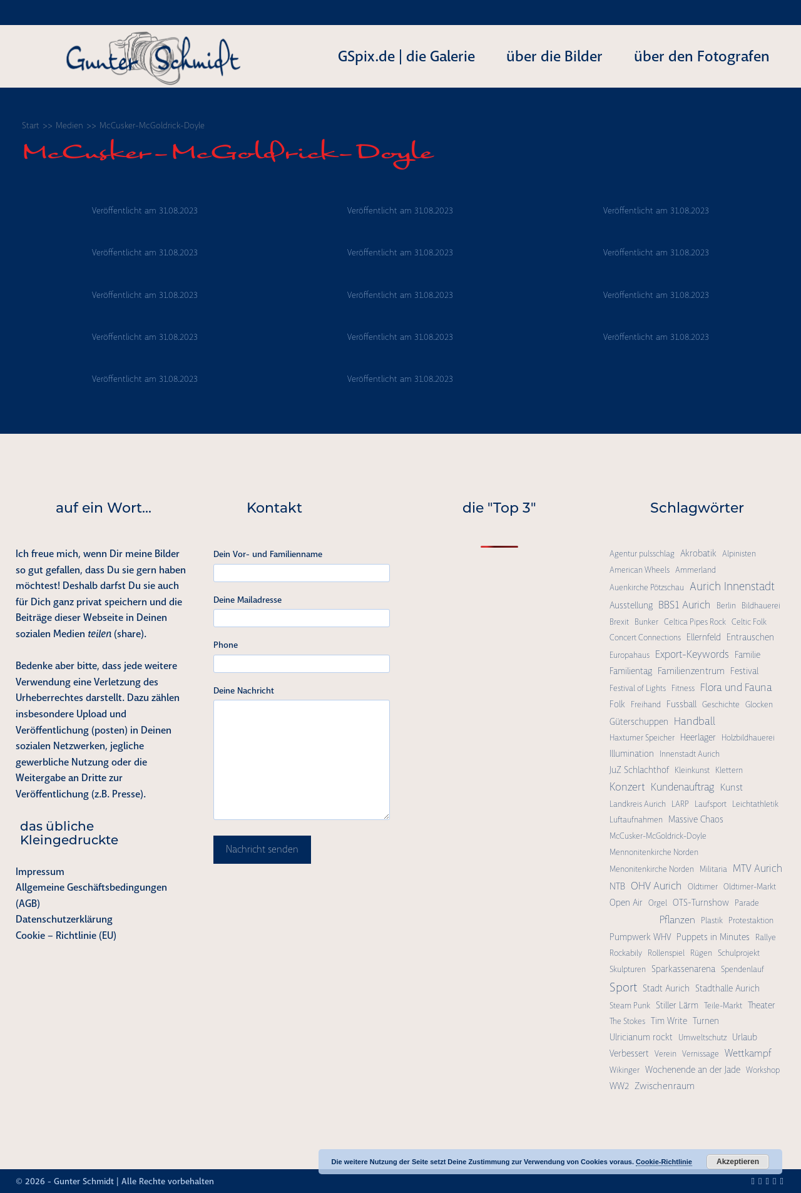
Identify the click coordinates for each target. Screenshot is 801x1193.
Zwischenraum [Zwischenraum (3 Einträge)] (665, 1086)
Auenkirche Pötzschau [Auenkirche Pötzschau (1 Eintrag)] (647, 587)
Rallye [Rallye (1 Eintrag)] (765, 937)
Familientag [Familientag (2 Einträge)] (631, 671)
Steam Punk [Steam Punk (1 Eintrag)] (630, 1005)
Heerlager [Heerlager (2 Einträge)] (698, 737)
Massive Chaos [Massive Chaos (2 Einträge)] (695, 819)
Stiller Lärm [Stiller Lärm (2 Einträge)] (677, 1005)
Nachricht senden (262, 849)
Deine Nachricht (243, 690)
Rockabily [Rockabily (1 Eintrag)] (626, 953)
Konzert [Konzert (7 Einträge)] (627, 787)
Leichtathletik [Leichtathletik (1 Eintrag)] (755, 804)
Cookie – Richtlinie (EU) (66, 935)
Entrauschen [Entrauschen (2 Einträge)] (750, 637)
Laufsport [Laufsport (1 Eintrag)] (711, 804)
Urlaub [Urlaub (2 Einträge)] (744, 1037)
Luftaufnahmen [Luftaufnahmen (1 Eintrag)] (636, 819)
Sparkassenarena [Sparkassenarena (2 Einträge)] (683, 969)
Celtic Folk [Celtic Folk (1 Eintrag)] (749, 622)
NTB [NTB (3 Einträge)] (617, 886)
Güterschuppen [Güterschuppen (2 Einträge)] (639, 721)
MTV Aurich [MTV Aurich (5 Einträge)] (757, 868)
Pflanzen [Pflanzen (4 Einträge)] (677, 919)
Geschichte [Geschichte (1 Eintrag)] (721, 704)
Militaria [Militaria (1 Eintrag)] (713, 869)
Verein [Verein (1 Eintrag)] (665, 1053)
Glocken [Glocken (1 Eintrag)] (759, 704)
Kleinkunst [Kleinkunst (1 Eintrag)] (692, 770)
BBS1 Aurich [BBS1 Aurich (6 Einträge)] (684, 605)
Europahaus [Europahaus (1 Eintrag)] (630, 655)
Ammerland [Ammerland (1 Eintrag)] (695, 570)
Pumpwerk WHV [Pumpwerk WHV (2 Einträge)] (640, 937)
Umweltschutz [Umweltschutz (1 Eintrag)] (702, 1037)
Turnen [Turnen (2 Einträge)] (706, 1021)
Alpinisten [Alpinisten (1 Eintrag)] (739, 553)
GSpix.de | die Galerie (406, 56)
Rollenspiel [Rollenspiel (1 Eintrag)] (666, 953)
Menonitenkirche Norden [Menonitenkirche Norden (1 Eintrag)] (652, 869)
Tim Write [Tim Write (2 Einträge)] (669, 1021)
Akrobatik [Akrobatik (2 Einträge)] (698, 553)
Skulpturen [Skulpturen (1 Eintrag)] (628, 969)
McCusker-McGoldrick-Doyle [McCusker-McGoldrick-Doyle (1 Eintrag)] (658, 836)
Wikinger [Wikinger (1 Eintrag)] (625, 1070)
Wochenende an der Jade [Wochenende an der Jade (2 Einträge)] (692, 1069)
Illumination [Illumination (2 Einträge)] (632, 753)
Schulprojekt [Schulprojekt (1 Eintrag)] (739, 953)
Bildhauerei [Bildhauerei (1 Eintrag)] (761, 605)
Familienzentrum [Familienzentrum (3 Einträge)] (691, 671)
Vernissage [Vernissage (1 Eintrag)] (700, 1053)
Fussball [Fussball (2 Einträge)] (681, 704)
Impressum (40, 871)
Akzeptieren (738, 1161)
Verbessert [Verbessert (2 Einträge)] (629, 1053)
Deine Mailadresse (247, 599)
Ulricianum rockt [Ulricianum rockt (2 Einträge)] (641, 1037)
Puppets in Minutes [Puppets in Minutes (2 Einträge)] (713, 937)
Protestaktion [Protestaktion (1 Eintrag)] (750, 920)
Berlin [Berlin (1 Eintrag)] (726, 605)
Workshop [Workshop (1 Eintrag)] (763, 1070)
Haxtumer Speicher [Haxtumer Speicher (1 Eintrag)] (642, 737)
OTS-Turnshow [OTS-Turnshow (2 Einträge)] (701, 902)
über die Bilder (554, 56)
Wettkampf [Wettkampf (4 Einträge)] (748, 1053)
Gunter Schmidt (84, 1181)
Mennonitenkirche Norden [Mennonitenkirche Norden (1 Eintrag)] (654, 852)
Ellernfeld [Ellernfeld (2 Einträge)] (703, 637)
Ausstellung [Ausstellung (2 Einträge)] (631, 605)
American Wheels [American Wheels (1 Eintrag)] (640, 570)
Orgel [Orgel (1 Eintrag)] (657, 903)
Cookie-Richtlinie (664, 1161)
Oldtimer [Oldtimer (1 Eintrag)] (703, 886)
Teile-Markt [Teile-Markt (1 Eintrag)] (723, 1005)
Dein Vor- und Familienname (267, 554)
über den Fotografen (702, 56)
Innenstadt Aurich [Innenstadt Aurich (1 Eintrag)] (690, 754)
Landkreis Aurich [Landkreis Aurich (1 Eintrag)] (638, 804)
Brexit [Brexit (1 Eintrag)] (619, 622)
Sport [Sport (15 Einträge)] (623, 987)
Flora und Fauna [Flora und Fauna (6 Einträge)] (736, 687)
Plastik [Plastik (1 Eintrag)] (712, 920)
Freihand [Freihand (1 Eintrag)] (646, 704)
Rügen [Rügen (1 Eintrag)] (701, 953)
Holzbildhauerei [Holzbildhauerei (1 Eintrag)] (748, 737)
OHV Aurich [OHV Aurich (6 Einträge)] (656, 886)
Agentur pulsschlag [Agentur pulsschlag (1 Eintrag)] (642, 553)
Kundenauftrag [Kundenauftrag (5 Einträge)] (683, 787)
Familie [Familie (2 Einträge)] (747, 654)
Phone (225, 644)
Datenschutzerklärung (64, 919)
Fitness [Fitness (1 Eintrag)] (683, 688)
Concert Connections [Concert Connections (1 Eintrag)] (645, 637)
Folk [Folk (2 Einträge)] (617, 704)
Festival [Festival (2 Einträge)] (744, 671)
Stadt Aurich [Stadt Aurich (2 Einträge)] (666, 988)
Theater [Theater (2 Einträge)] (761, 1005)
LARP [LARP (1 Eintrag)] (680, 804)
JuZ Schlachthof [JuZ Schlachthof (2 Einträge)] (639, 770)
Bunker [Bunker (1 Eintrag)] (646, 622)
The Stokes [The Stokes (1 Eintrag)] (627, 1021)
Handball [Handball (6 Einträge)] (694, 721)
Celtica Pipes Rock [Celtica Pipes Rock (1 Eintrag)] (695, 622)
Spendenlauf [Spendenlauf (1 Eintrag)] (742, 969)
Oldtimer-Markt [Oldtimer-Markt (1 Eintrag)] (749, 886)
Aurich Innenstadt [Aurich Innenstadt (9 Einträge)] (732, 586)
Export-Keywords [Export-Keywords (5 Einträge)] (692, 654)
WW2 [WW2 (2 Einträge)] (619, 1086)
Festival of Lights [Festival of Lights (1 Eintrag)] (638, 688)
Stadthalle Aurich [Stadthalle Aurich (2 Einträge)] (727, 988)
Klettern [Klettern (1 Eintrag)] (729, 770)
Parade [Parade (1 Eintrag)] (747, 903)
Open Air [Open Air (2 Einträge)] (626, 902)
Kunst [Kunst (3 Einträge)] (731, 787)
